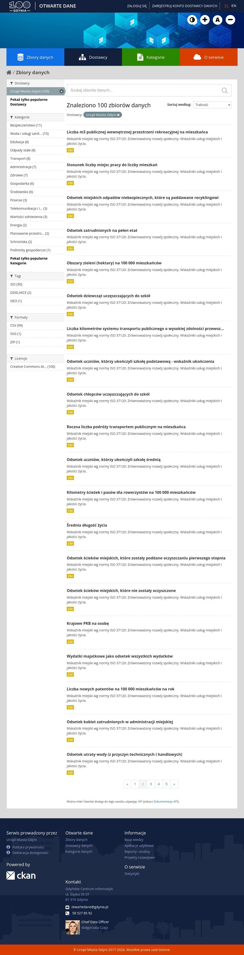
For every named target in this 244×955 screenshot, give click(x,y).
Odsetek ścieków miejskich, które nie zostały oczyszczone (121, 590)
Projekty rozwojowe (139, 857)
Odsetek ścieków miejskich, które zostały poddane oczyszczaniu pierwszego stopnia (146, 558)
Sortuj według (178, 104)
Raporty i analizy (137, 851)
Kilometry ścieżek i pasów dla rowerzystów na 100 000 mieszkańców (131, 492)
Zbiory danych (35, 57)
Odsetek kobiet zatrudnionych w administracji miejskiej (120, 721)
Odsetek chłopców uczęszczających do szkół (108, 394)
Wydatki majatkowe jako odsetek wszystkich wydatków (120, 656)
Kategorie (151, 57)
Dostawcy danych (79, 845)
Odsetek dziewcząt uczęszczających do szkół (108, 295)
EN (234, 6)
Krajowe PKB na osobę (88, 623)
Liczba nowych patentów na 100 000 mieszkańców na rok (120, 689)
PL (226, 6)
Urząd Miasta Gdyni (21, 839)
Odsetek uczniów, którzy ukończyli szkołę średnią (114, 459)
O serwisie (208, 57)
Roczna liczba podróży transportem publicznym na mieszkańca (126, 426)
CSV (70, 150)
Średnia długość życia (87, 525)
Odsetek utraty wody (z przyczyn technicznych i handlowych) (124, 754)
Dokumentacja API (166, 801)
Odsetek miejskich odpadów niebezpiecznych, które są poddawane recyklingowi (143, 197)
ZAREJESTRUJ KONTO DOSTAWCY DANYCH (184, 6)
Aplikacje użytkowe (139, 845)
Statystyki (131, 873)
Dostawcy (93, 57)
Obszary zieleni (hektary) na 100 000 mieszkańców (114, 263)
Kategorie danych (79, 851)
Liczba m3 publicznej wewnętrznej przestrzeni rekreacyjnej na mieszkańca (137, 132)
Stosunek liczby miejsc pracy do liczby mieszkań (112, 164)
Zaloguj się (137, 6)
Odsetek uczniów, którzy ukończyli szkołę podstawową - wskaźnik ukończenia (140, 361)
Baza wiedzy (133, 839)
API (140, 801)
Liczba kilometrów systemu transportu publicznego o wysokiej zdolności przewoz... (145, 328)
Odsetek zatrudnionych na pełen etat (102, 230)
